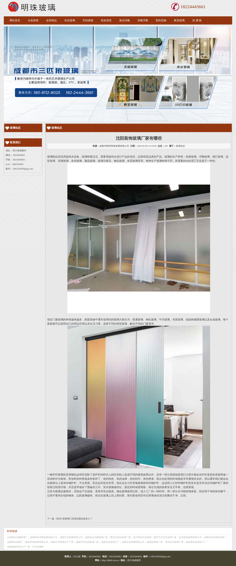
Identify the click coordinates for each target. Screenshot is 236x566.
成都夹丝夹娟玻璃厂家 (87, 542)
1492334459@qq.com (23, 168)
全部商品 (51, 20)
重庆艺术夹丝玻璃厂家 (165, 537)
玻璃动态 (180, 146)
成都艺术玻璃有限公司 (71, 537)
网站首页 (15, 20)
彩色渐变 (106, 20)
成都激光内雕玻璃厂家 (96, 537)
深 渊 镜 (197, 20)
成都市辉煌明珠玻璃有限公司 (114, 146)
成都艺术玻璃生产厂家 (62, 542)
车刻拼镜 (88, 20)
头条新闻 (33, 20)
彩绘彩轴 (161, 20)
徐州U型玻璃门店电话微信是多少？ (74, 518)
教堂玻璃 (179, 20)
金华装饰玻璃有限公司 (190, 537)
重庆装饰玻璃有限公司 (36, 542)
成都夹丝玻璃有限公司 (133, 542)
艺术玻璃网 (38, 546)
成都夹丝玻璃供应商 (214, 537)
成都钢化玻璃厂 (15, 542)
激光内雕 (124, 20)
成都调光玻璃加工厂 (196, 542)
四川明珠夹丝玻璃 (142, 537)
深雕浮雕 (142, 20)
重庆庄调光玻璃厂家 (120, 537)
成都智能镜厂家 (155, 542)
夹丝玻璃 (69, 20)
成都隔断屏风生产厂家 (18, 546)
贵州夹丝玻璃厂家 (174, 542)
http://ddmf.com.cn (110, 560)
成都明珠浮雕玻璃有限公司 (43, 537)
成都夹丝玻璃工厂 (110, 542)
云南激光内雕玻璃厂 (17, 537)
